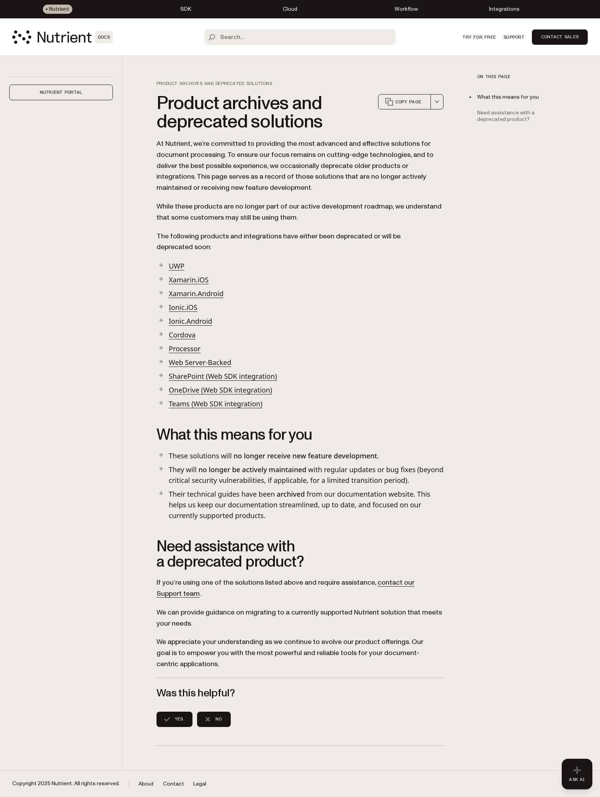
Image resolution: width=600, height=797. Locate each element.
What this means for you (508, 97)
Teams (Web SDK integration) (215, 403)
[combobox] (436, 101)
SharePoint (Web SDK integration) (223, 376)
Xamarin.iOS (189, 279)
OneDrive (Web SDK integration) (220, 389)
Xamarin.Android (196, 293)
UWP (176, 266)
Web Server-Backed (200, 362)
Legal (199, 783)
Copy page (403, 101)
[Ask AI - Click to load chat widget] (577, 774)
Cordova (182, 334)
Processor (185, 348)
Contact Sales (560, 36)
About (146, 783)
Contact (173, 783)
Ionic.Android (190, 321)
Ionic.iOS (183, 307)
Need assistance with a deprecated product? (506, 116)
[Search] (300, 37)
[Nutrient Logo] (62, 37)
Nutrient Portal (61, 92)
